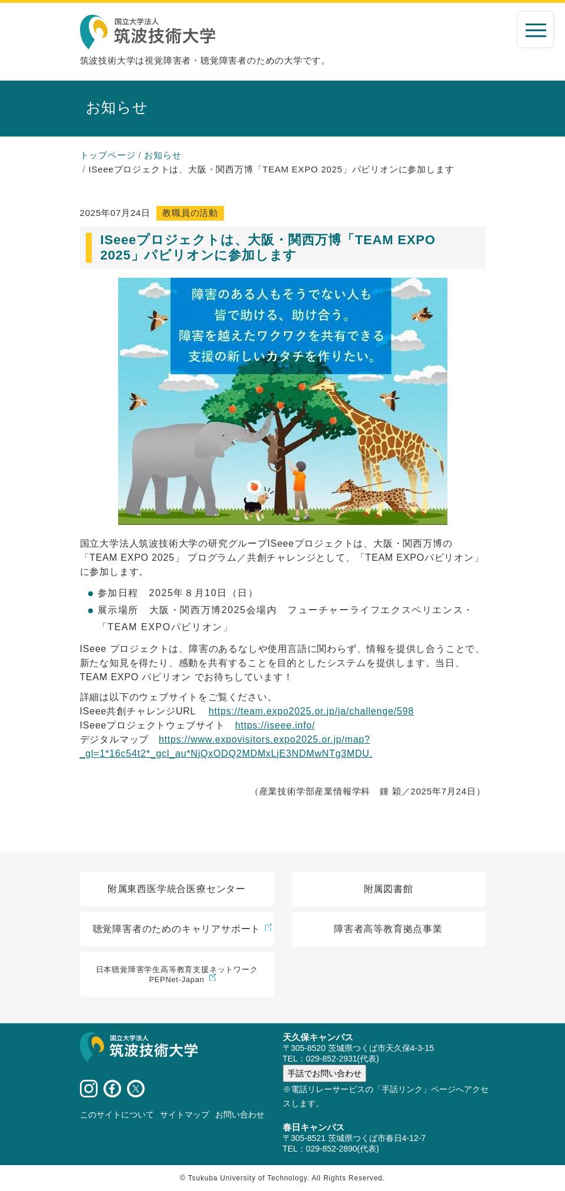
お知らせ (162, 155)
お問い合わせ (240, 1114)
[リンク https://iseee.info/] (275, 725)
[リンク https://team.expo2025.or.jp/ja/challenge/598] (311, 711)
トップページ (108, 155)
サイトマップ (184, 1114)
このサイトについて (117, 1114)
